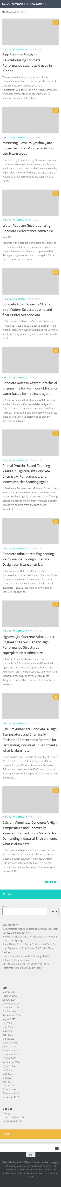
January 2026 (9, 999)
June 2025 (7, 1027)
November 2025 (10, 1007)
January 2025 (9, 1046)
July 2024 (7, 1069)
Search (5, 906)
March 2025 (8, 1038)
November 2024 (10, 1054)
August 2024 (8, 1066)
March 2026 (8, 991)
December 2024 (10, 1050)
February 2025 (9, 1042)
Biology (6, 1113)
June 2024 (7, 1073)
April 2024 (7, 1081)
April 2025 (7, 1034)
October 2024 (9, 1058)
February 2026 (9, 995)
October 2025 (9, 1011)
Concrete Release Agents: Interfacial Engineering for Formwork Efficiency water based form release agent (30, 388)
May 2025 (7, 1030)
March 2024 (8, 1085)
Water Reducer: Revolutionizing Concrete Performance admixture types (27, 231)
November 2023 (10, 1097)
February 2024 (9, 1089)
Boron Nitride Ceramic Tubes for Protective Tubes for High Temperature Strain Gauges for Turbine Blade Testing (29, 948)
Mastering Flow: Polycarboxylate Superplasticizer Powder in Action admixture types (28, 148)
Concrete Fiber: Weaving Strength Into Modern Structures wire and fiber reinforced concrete (28, 309)
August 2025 (8, 1019)
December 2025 (10, 1003)
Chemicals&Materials (14, 49)
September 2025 (11, 1015)
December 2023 (10, 1093)
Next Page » (51, 882)
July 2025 (7, 1023)
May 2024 (7, 1077)
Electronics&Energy (12, 1121)
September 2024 (11, 1062)
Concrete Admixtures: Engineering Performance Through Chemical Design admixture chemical (28, 559)
